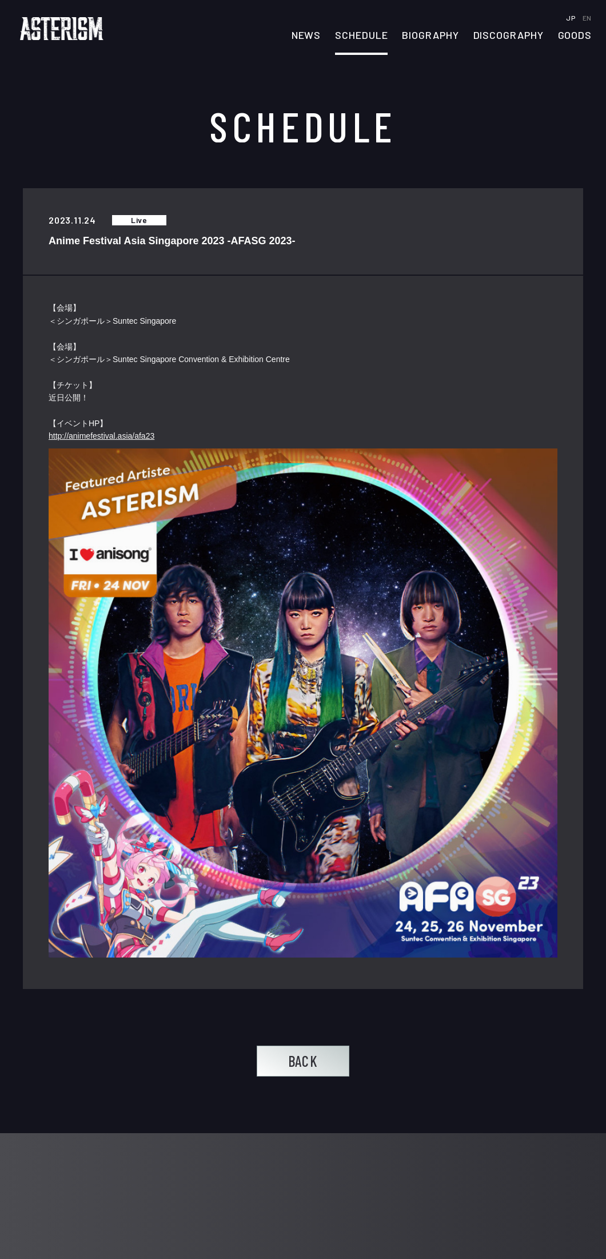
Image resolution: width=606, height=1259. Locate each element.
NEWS (306, 35)
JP (571, 18)
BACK (303, 1061)
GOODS (575, 35)
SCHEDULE (361, 35)
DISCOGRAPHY (508, 35)
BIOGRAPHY (430, 35)
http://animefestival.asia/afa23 (101, 436)
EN (587, 18)
